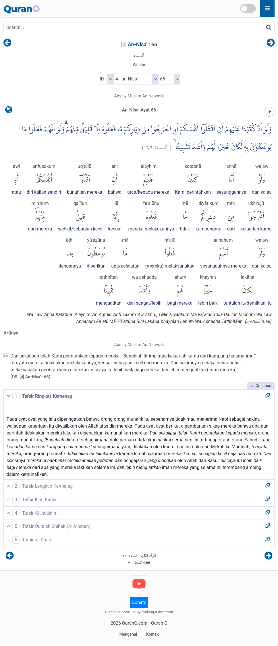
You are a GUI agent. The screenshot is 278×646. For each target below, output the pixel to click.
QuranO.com (134, 623)
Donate (139, 602)
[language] (8, 111)
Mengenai (128, 634)
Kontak (152, 634)
